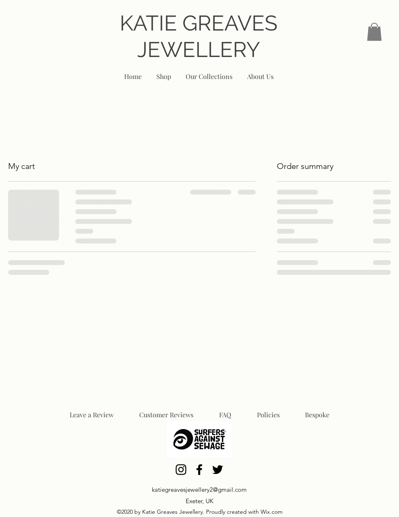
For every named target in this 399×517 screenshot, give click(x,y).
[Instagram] (181, 469)
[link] (374, 32)
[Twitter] (217, 469)
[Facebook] (199, 469)
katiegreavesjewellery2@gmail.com (199, 489)
